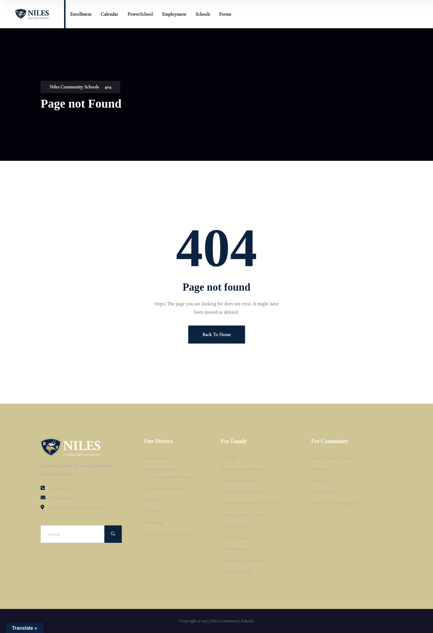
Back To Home (216, 335)
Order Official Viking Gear (243, 560)
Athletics (319, 469)
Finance (150, 499)
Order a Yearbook (236, 571)
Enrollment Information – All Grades (252, 503)
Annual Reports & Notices (333, 457)
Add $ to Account (236, 537)
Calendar (109, 14)
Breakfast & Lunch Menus (242, 469)
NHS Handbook (234, 549)
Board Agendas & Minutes (169, 476)
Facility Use (321, 480)
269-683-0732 (60, 488)
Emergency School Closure (243, 514)
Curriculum (154, 511)
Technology (154, 522)
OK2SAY (228, 457)
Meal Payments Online (240, 480)
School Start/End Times (241, 491)
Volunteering (322, 491)
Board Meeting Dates (165, 488)
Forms (225, 14)
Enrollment (80, 14)
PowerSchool (140, 14)
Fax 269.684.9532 (64, 497)
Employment (174, 14)
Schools (202, 14)
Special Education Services (166, 534)
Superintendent (157, 457)
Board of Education (160, 469)
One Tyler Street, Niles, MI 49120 (77, 507)
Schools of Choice (236, 526)
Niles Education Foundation (334, 503)
